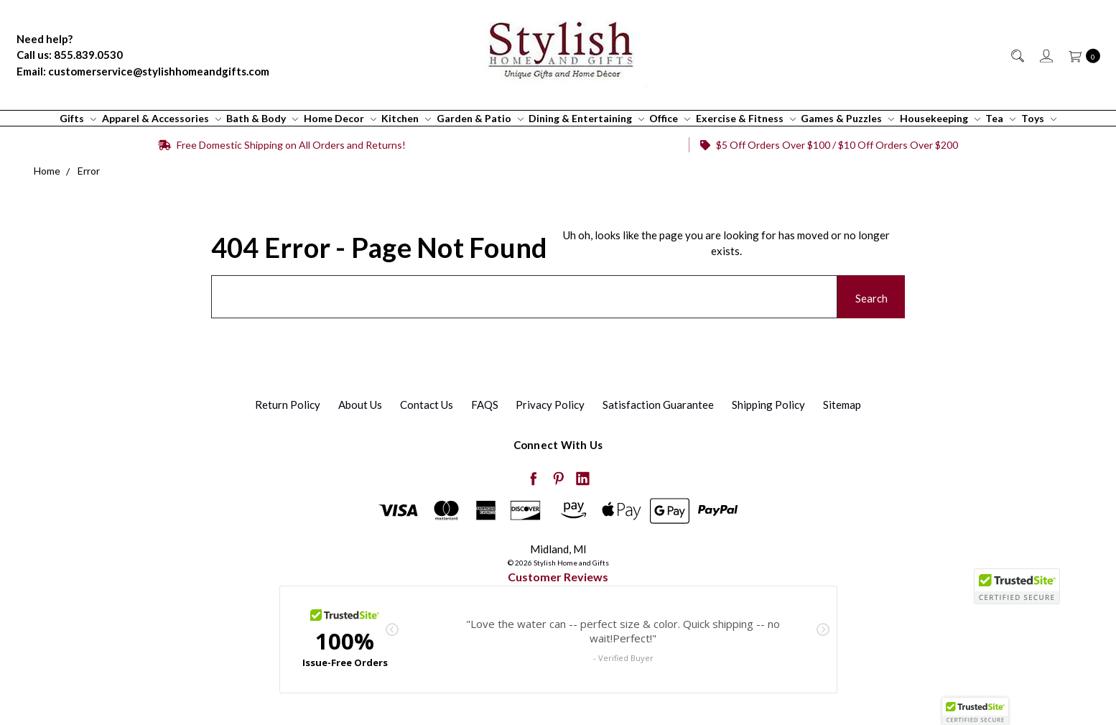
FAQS (484, 404)
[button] (975, 711)
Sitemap (842, 404)
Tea (1000, 118)
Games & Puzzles (847, 118)
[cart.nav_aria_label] (1080, 55)
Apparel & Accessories (161, 118)
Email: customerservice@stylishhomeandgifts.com (143, 71)
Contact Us (426, 404)
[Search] (1016, 55)
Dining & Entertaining (586, 118)
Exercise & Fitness (746, 118)
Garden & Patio (480, 118)
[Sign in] (1045, 55)
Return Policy (287, 404)
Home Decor (340, 118)
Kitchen (406, 118)
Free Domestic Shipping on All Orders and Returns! (282, 145)
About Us (360, 404)
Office (669, 118)
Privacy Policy (550, 404)
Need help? (45, 38)
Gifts (78, 118)
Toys (1038, 118)
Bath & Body (262, 118)
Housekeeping (940, 118)
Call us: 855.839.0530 (70, 54)
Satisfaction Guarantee (658, 404)
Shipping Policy (768, 404)
